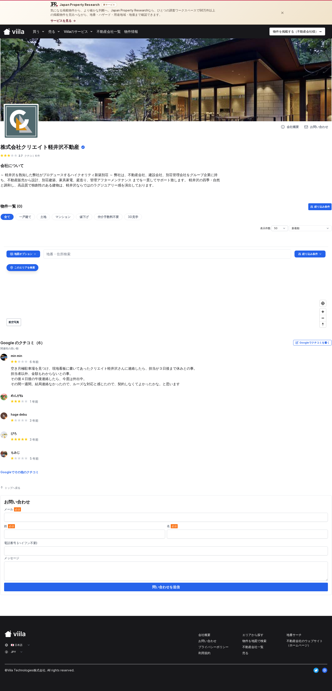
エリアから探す (252, 635)
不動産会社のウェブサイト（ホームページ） (305, 643)
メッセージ (11, 558)
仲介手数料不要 (108, 217)
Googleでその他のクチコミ (19, 472)
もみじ (15, 452)
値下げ (84, 217)
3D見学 (133, 217)
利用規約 (204, 653)
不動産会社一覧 (252, 647)
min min (16, 356)
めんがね (17, 395)
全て (7, 217)
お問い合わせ (207, 641)
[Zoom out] (323, 318)
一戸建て (25, 217)
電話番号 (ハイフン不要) (20, 543)
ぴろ (14, 433)
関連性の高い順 (9, 348)
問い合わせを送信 (166, 587)
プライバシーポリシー (213, 647)
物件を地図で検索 (254, 641)
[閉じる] (282, 12)
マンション (62, 217)
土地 (43, 217)
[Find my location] (323, 303)
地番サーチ (294, 635)
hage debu (19, 414)
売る (245, 653)
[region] (166, 288)
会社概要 (204, 635)
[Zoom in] (323, 312)
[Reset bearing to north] (323, 324)
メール (12, 509)
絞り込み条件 (320, 206)
